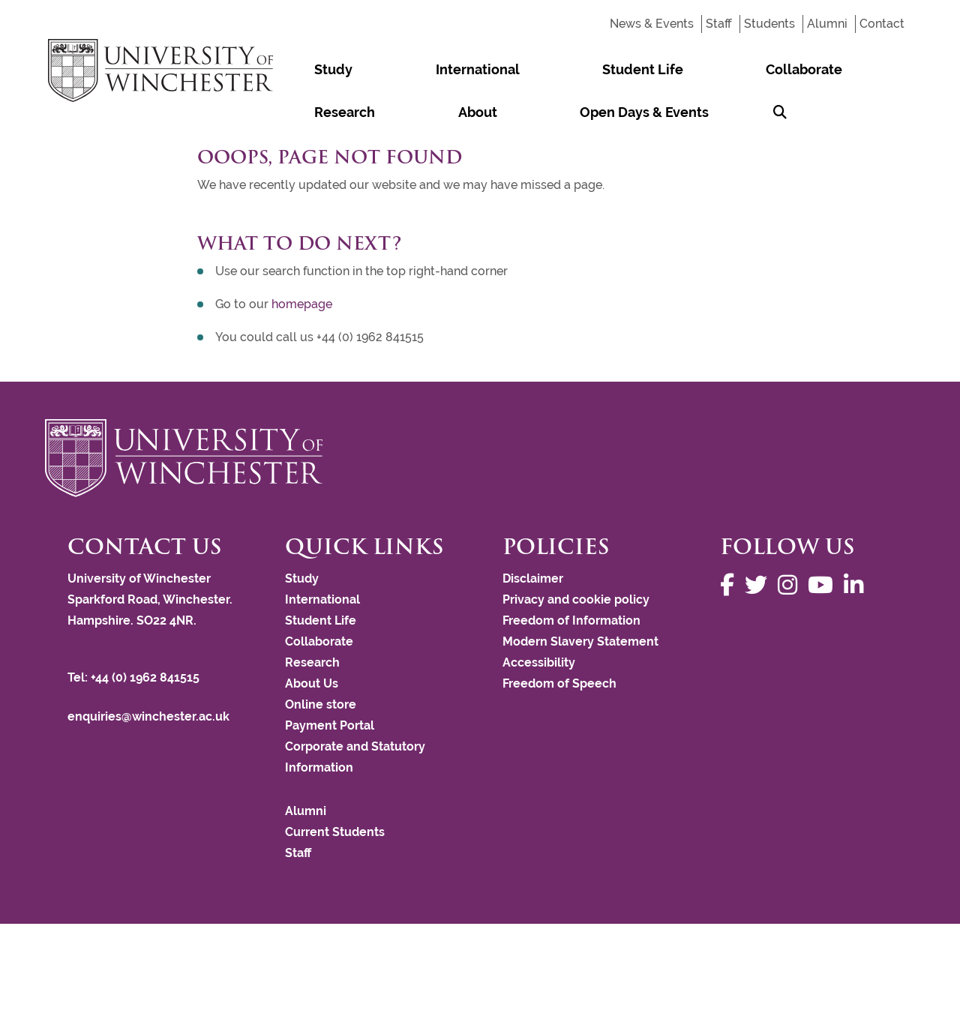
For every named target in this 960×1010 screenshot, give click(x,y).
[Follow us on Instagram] (791, 585)
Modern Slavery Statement (580, 641)
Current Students (335, 832)
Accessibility (538, 662)
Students (769, 23)
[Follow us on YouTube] (824, 585)
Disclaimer (532, 578)
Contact (882, 23)
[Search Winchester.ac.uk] (445, 112)
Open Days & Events (348, 112)
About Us (311, 683)
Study (303, 69)
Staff (719, 23)
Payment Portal (329, 725)
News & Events (652, 23)
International (387, 69)
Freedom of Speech (559, 683)
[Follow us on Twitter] (760, 585)
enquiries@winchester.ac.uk (149, 716)
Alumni (827, 23)
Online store (320, 704)
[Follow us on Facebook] (731, 585)
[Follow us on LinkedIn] (857, 585)
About (756, 69)
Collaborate (593, 69)
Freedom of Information (571, 620)
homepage (302, 304)
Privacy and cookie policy (576, 599)
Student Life (492, 69)
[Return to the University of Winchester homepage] (480, 458)
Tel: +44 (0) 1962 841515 (135, 677)
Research (684, 69)
